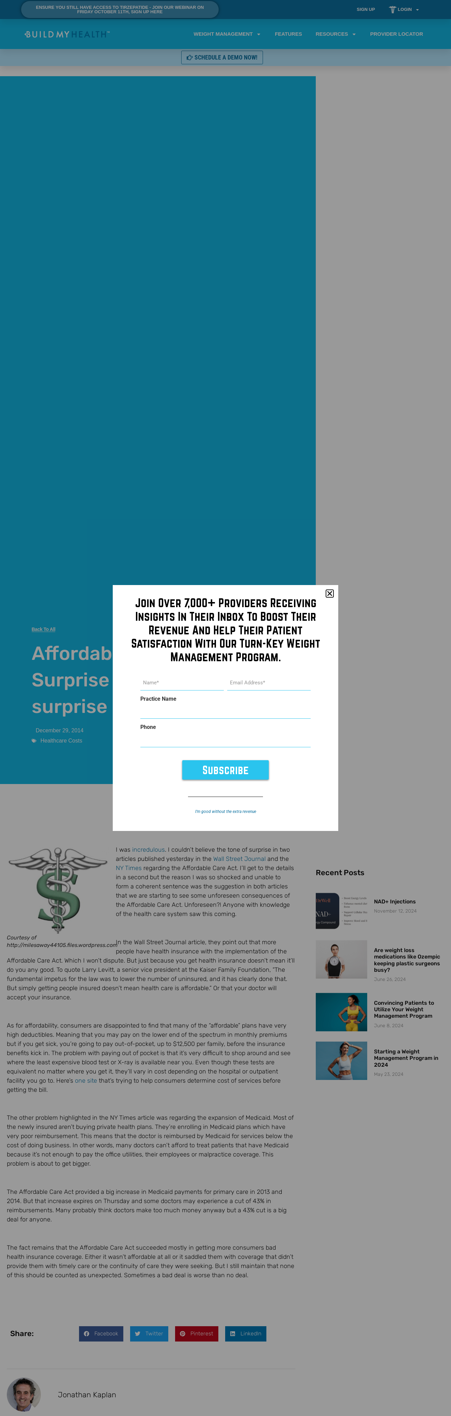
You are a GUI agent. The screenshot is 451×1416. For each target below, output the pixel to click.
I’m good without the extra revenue (225, 809)
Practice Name (158, 699)
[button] (329, 595)
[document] (225, 708)
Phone (148, 727)
